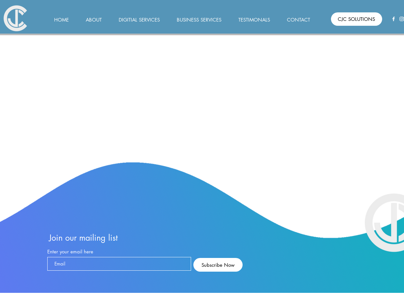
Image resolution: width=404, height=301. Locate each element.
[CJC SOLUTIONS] (356, 19)
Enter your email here (70, 251)
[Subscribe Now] (218, 265)
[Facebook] (394, 19)
